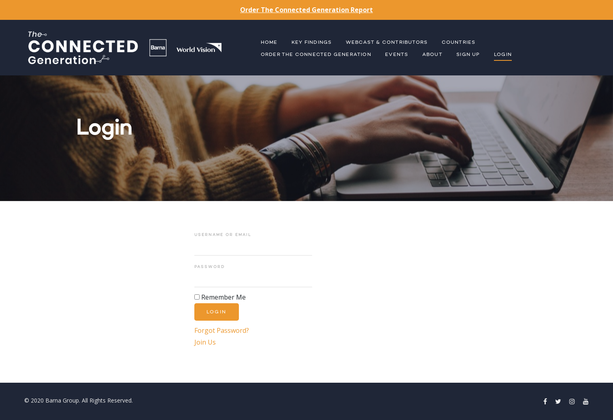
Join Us (205, 342)
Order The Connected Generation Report (306, 9)
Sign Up (468, 54)
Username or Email (222, 235)
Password (209, 267)
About (432, 54)
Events (396, 54)
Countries (459, 42)
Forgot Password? (221, 330)
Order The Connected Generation (316, 54)
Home (269, 42)
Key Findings (312, 42)
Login (503, 54)
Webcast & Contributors (387, 42)
